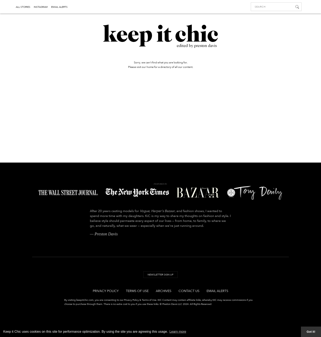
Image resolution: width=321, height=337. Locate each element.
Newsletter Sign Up (160, 274)
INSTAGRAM (41, 7)
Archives (163, 291)
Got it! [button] (311, 331)
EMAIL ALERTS (59, 7)
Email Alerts (217, 291)
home (150, 67)
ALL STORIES (23, 7)
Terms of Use (137, 291)
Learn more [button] (178, 331)
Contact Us (189, 291)
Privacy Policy (106, 291)
